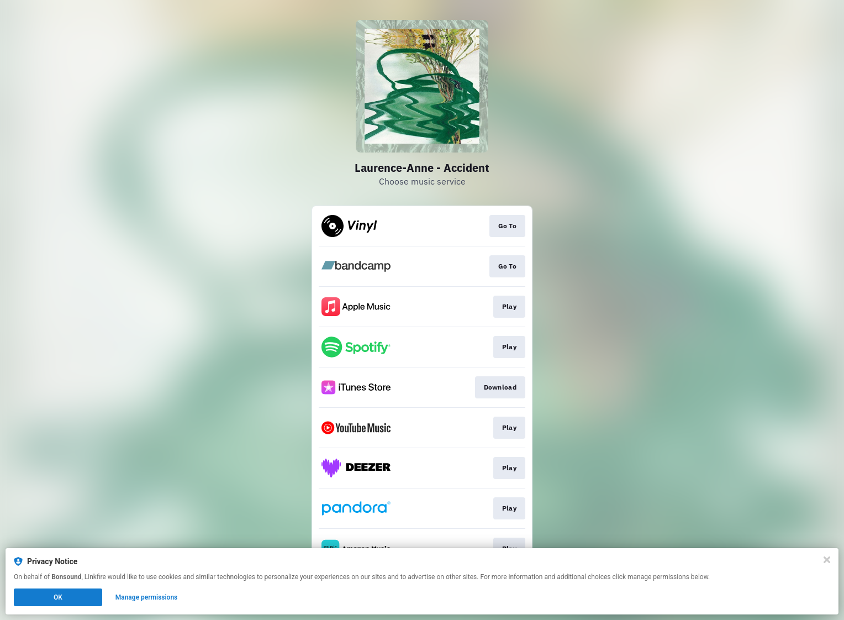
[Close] (827, 560)
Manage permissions (146, 597)
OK (58, 597)
